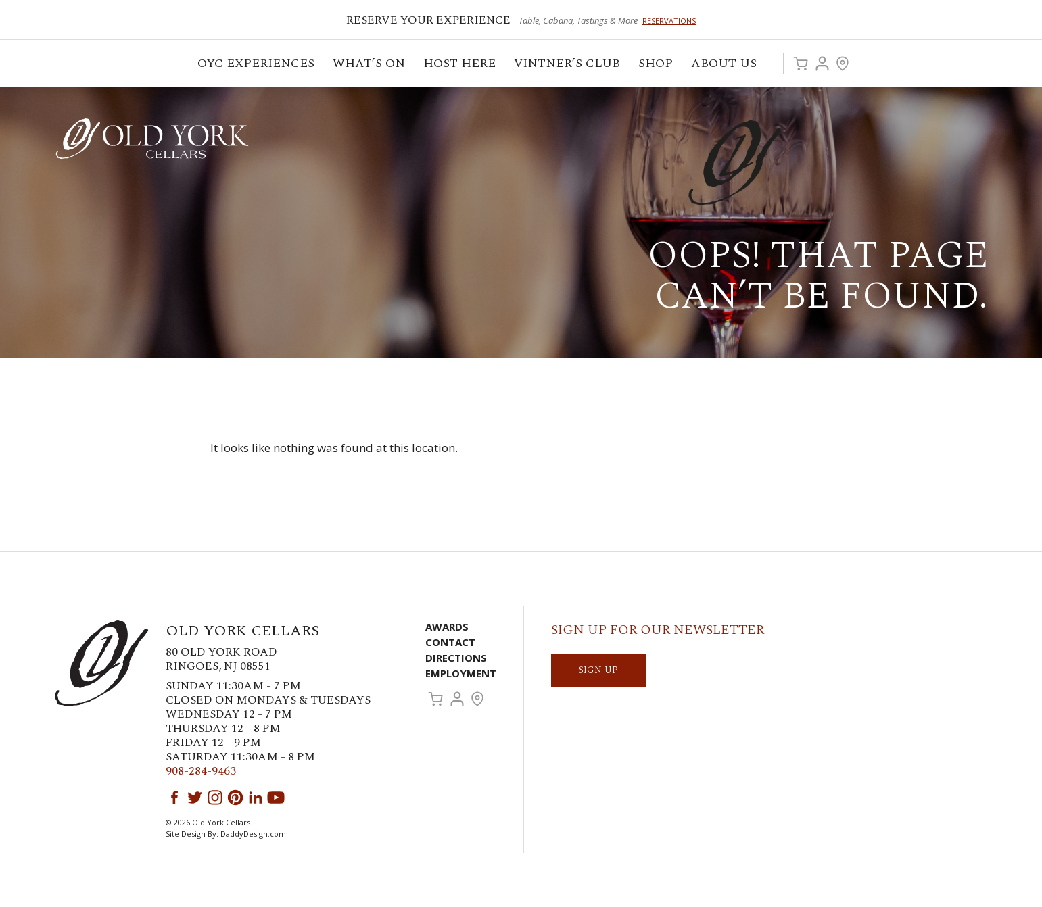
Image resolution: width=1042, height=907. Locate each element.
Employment (460, 673)
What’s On (370, 65)
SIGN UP (598, 670)
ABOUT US (725, 65)
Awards (447, 626)
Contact (450, 642)
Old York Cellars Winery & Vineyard (152, 139)
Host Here (460, 65)
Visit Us (842, 63)
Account (822, 63)
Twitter (195, 797)
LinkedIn (255, 797)
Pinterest (235, 797)
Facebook (174, 797)
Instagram (215, 797)
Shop (656, 65)
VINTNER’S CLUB (568, 65)
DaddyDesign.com (253, 834)
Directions (456, 657)
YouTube (276, 797)
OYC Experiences (257, 65)
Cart (800, 63)
